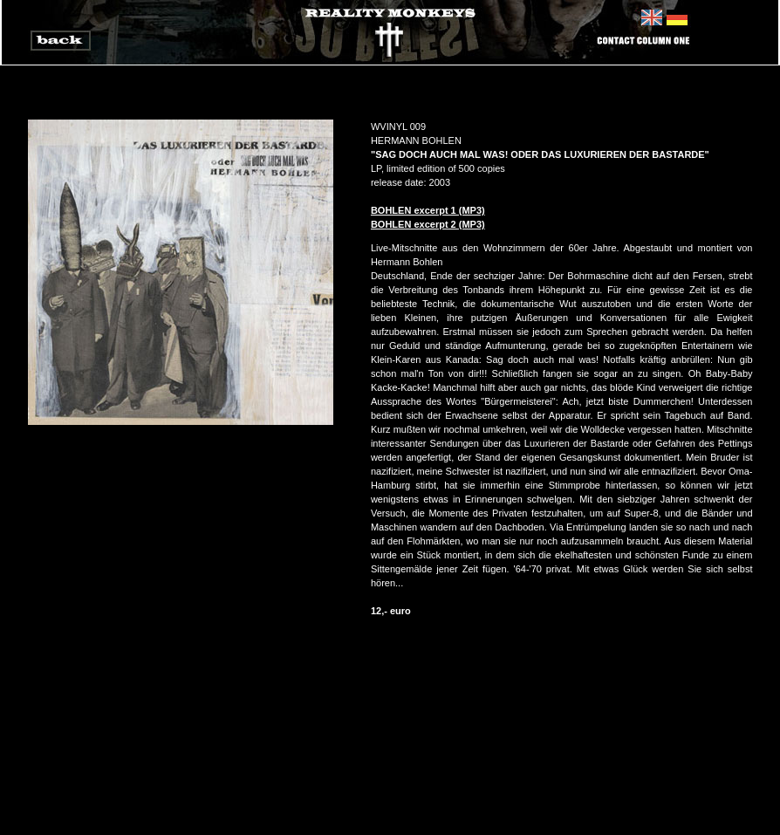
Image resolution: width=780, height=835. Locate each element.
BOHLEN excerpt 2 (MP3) (428, 224)
